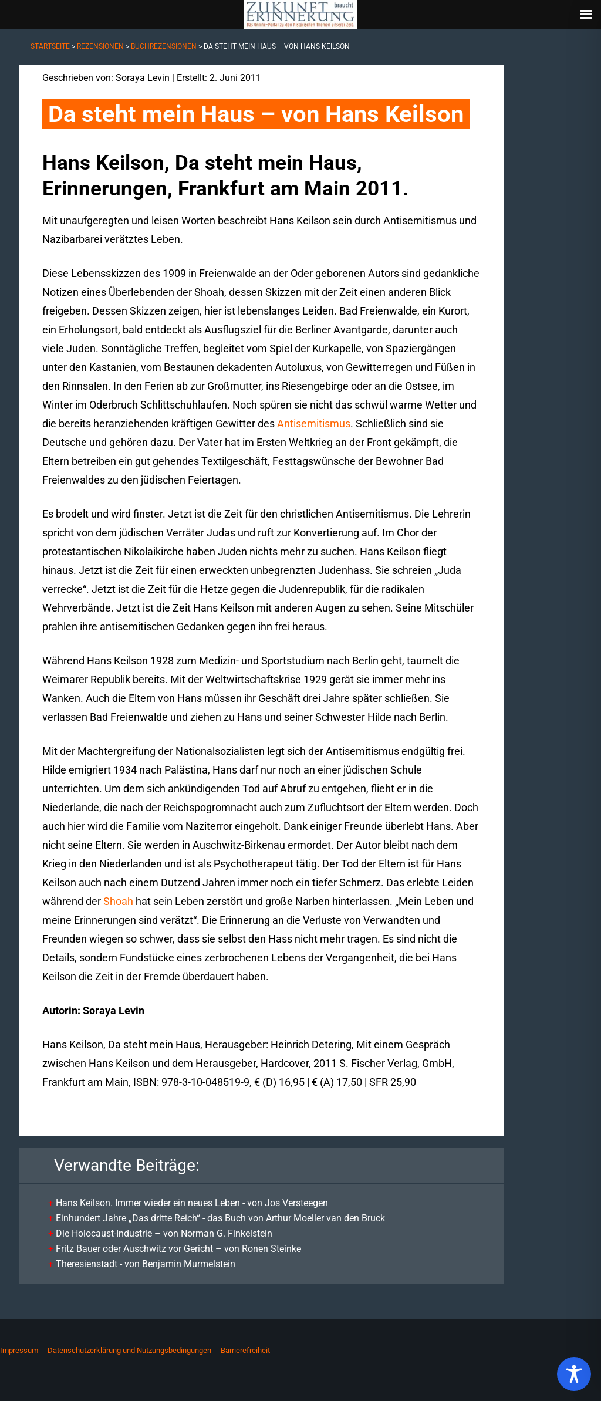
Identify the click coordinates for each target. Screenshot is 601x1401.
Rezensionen (100, 46)
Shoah (118, 901)
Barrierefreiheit (245, 1350)
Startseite (50, 46)
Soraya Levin (143, 77)
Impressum (19, 1350)
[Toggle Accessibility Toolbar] (574, 1374)
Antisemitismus (313, 423)
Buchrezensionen (164, 46)
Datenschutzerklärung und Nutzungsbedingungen (129, 1350)
